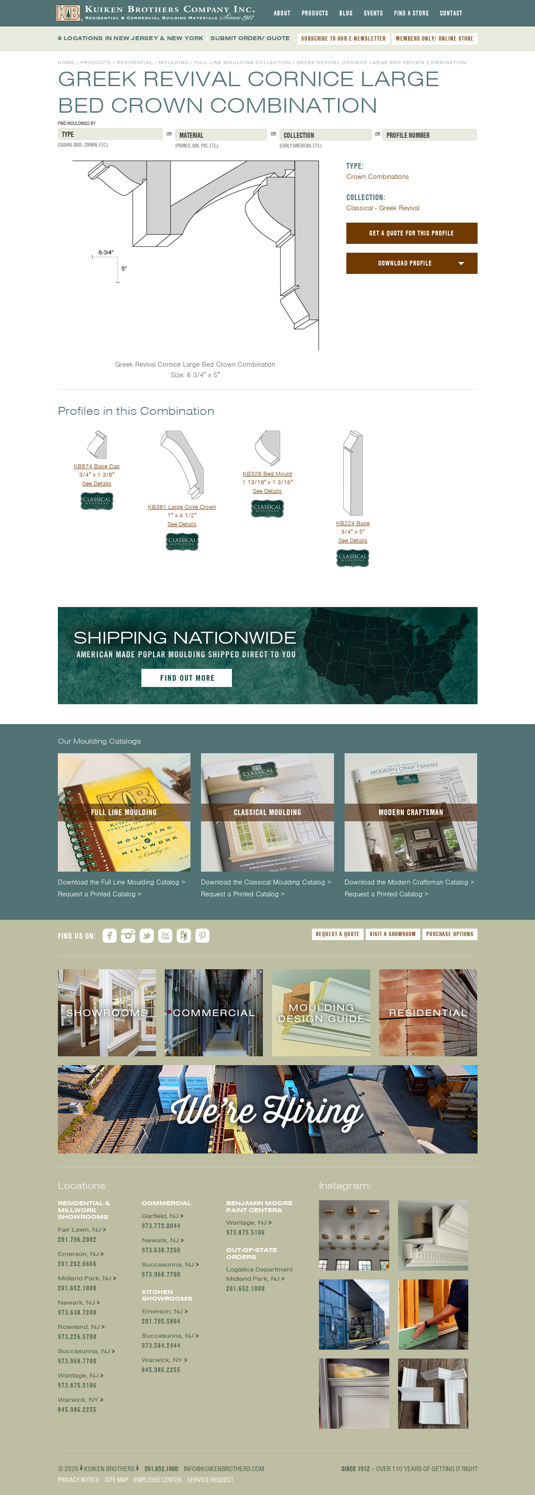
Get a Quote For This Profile (411, 233)
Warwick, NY (78, 1400)
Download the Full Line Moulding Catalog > (121, 882)
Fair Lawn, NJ (79, 1229)
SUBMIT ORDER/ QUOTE (250, 38)
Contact (451, 13)
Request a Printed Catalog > (99, 894)
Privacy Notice (78, 1480)
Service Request (210, 1480)
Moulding (174, 62)
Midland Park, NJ (84, 1278)
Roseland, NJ (79, 1327)
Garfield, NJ (160, 1216)
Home (66, 62)
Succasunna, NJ (84, 1351)
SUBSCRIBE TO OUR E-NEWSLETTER (343, 38)
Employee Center (158, 1480)
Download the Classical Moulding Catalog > (266, 882)
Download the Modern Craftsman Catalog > (409, 882)
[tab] (282, 13)
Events (373, 13)
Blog (346, 13)
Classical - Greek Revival (382, 208)
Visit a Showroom (393, 934)
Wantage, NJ (78, 1375)
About (282, 13)
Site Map (116, 1480)
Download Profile (405, 263)
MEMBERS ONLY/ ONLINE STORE (435, 38)
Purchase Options (450, 934)
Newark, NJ (76, 1302)
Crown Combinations (377, 176)
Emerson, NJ (78, 1254)
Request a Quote (338, 934)
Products (315, 13)
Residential (135, 62)
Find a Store (411, 13)
